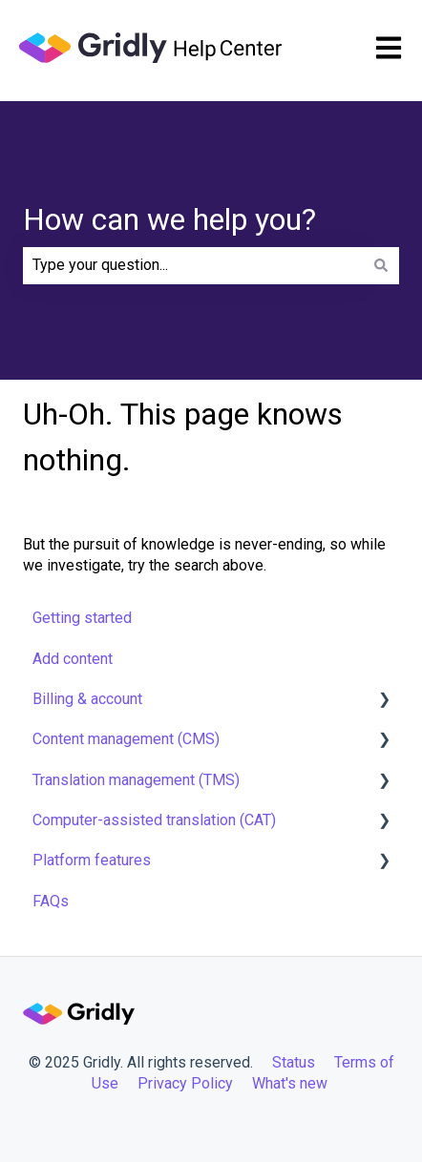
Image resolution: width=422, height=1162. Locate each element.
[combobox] (193, 265)
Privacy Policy (185, 1083)
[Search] (381, 265)
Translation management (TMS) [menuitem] (136, 780)
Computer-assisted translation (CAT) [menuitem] (154, 820)
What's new (291, 1083)
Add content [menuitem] (72, 659)
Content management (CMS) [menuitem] (126, 739)
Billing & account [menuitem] (87, 699)
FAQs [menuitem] (50, 901)
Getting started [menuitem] (82, 618)
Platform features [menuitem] (91, 860)
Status (293, 1062)
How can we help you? (169, 219)
